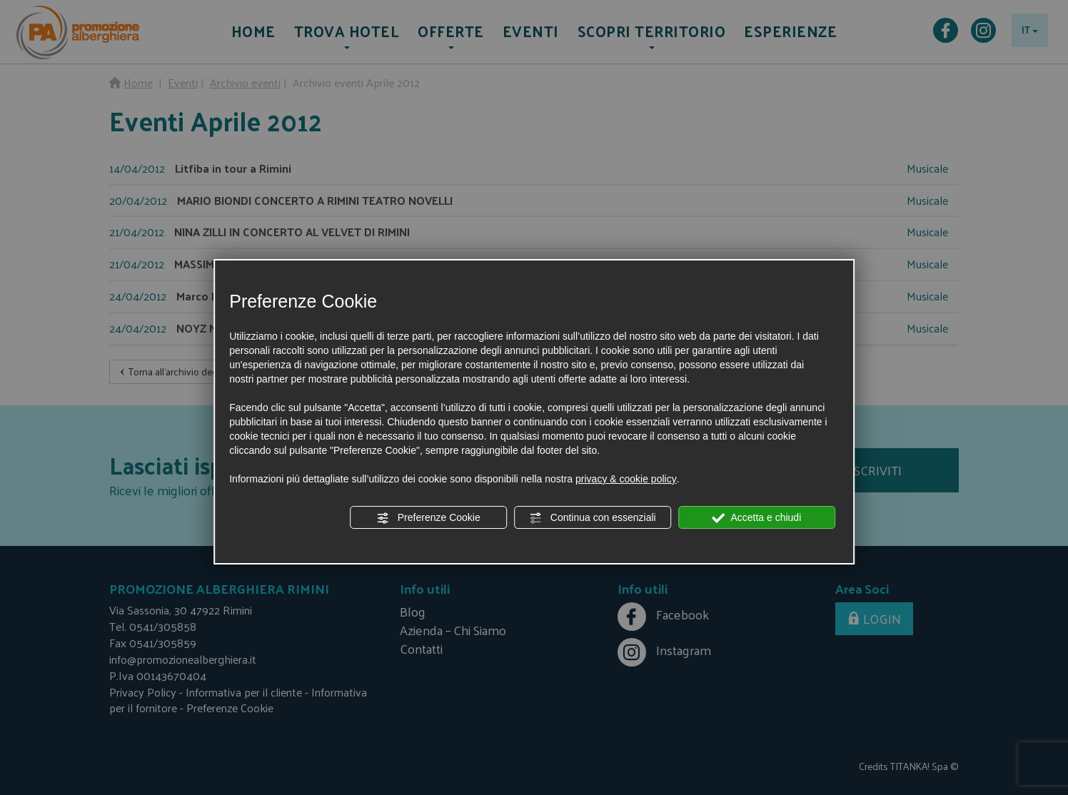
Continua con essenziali (592, 518)
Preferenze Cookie (428, 518)
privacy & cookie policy (626, 479)
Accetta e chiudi (756, 518)
